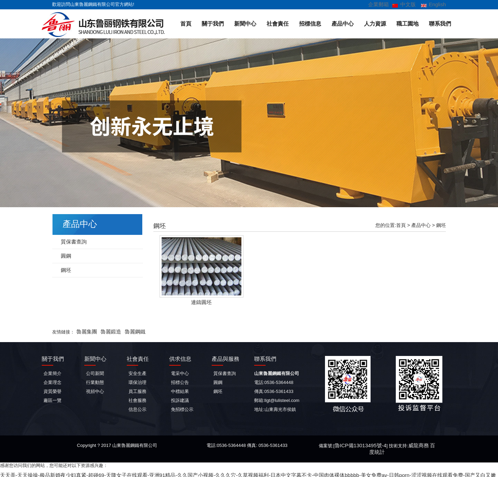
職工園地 (407, 23)
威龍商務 (411, 444)
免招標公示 (182, 408)
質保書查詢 (72, 241)
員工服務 (137, 390)
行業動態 (95, 381)
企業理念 (52, 381)
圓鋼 (65, 255)
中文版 (411, 4)
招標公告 (180, 381)
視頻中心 (95, 390)
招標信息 (310, 23)
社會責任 (278, 23)
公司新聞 (95, 372)
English (438, 4)
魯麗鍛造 (107, 331)
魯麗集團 (85, 331)
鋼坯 (441, 225)
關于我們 (213, 23)
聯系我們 (440, 23)
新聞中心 (245, 23)
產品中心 (343, 23)
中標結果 (180, 390)
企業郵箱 (384, 4)
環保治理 (137, 381)
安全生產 (137, 372)
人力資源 (375, 23)
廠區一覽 (52, 399)
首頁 (185, 23)
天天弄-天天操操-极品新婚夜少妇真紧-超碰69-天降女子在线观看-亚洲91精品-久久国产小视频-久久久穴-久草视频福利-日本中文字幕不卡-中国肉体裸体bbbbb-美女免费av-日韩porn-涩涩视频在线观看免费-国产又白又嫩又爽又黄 (224, 473)
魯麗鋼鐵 (128, 331)
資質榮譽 (52, 390)
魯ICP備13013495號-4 (357, 444)
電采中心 (180, 372)
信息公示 (137, 408)
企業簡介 (52, 372)
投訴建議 (180, 399)
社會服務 (137, 399)
